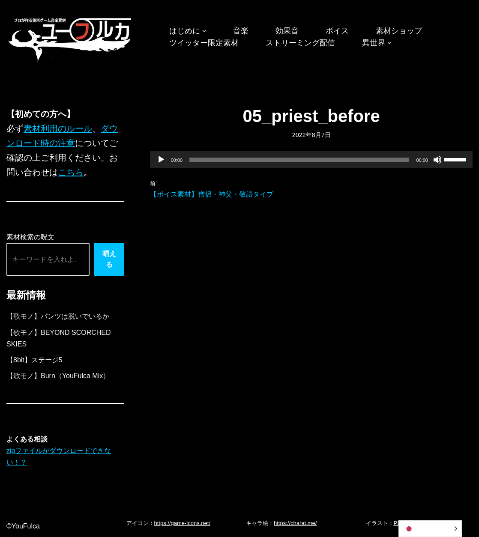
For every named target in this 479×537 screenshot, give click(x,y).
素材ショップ (399, 31)
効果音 (287, 31)
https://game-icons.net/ (182, 523)
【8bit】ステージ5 (34, 360)
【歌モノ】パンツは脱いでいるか (57, 316)
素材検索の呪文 (30, 237)
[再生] (161, 159)
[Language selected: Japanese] (430, 528)
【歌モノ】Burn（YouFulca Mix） (58, 375)
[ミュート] (437, 159)
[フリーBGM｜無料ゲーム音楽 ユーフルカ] (70, 38)
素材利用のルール (58, 128)
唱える (109, 259)
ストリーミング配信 (300, 43)
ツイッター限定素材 (204, 43)
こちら (71, 172)
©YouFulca (23, 526)
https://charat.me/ (295, 523)
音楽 (240, 31)
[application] (311, 159)
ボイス (337, 31)
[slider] (299, 160)
